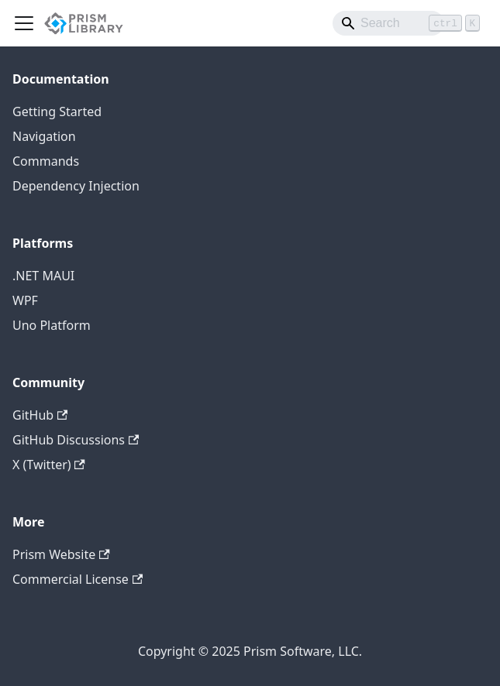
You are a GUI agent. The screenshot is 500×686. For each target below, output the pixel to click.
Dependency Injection (76, 185)
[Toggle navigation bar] (24, 23)
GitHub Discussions (75, 439)
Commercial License (77, 579)
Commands (45, 161)
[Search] (388, 23)
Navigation (44, 136)
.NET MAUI (43, 275)
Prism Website (61, 554)
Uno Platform (51, 325)
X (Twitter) (48, 464)
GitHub (39, 415)
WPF (25, 300)
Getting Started (57, 111)
